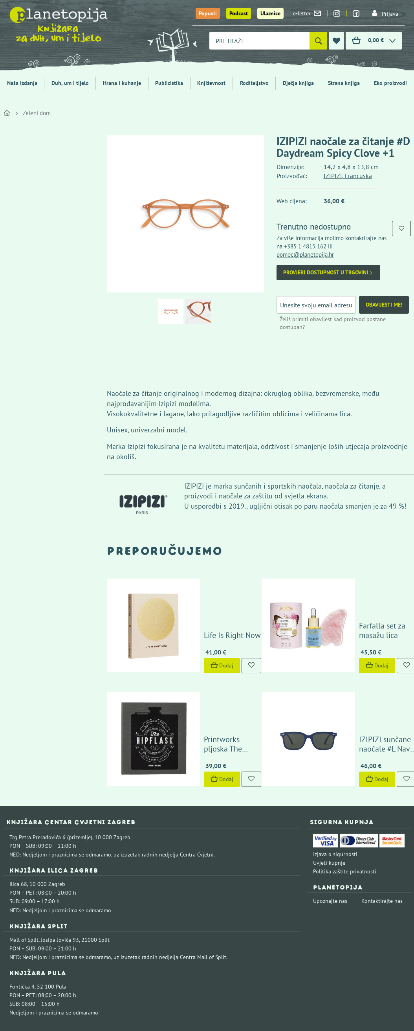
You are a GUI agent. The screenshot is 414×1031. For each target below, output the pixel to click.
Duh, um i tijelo (70, 82)
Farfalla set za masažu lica (366, 595)
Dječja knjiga (298, 82)
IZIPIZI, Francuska (348, 176)
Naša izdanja (22, 82)
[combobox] (259, 41)
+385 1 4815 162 (305, 246)
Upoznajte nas (330, 821)
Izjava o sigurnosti (335, 774)
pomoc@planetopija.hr (305, 254)
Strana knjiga (344, 82)
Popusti (208, 13)
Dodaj (186, 625)
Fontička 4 (22, 907)
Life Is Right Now (196, 595)
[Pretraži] (318, 41)
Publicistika (169, 82)
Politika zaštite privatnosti (344, 792)
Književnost (211, 82)
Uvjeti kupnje (329, 783)
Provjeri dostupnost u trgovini (328, 272)
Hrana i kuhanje (122, 82)
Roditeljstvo (254, 82)
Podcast (238, 13)
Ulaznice (270, 13)
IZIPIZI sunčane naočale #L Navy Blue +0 (363, 664)
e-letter (307, 13)
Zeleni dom (37, 113)
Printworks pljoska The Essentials (206, 664)
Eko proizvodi (390, 82)
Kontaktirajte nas (382, 821)
